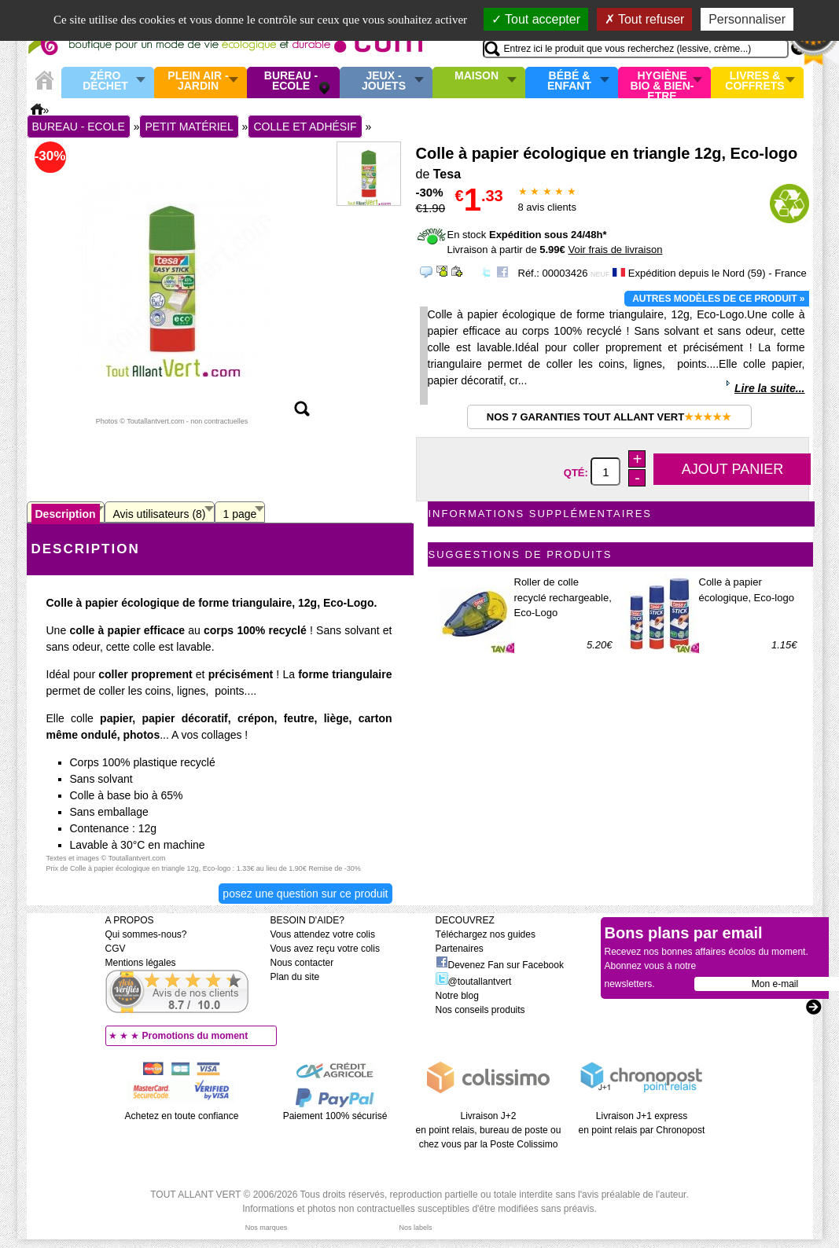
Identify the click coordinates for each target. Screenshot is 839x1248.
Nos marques (266, 1227)
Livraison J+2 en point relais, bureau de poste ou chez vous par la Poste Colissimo (488, 1130)
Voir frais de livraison (615, 249)
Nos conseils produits (480, 1009)
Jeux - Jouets (384, 81)
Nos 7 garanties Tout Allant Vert (609, 417)
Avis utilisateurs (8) (159, 514)
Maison (476, 76)
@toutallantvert (474, 981)
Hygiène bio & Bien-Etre (662, 82)
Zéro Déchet (105, 81)
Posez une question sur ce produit (305, 893)
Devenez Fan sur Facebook (500, 965)
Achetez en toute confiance (182, 1115)
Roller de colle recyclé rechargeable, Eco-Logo (563, 597)
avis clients (547, 207)
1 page (240, 514)
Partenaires (460, 948)
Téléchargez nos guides (485, 934)
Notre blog (457, 995)
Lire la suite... (769, 388)
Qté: (577, 473)
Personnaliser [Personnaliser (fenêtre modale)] (747, 19)
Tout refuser (645, 19)
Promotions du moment (195, 1035)
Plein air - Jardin (197, 81)
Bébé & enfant (569, 81)
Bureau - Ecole (291, 81)
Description (65, 514)
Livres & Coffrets (754, 81)
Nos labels (415, 1227)
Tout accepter (535, 19)
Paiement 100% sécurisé (335, 1115)
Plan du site (295, 976)
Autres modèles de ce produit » (718, 298)
